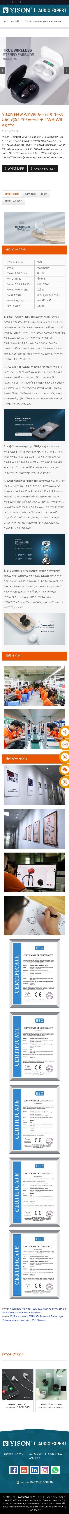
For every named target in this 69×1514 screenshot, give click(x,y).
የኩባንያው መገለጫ (13, 1453)
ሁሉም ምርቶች (34, 1510)
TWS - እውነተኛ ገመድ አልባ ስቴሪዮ (43, 21)
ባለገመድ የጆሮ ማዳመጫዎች (53, 1503)
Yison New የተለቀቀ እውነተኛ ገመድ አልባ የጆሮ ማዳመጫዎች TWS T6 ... (51, 1406)
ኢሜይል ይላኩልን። (44, 168)
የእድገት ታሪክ (35, 1453)
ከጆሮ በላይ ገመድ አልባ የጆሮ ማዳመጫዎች (47, 1506)
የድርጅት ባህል (55, 1453)
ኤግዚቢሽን (34, 1457)
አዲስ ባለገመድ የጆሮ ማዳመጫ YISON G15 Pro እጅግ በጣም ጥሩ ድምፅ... (18, 1406)
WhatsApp (16, 168)
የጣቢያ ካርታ (23, 1500)
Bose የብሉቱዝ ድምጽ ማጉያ (15, 1506)
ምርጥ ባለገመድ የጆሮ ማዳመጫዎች (25, 1503)
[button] (66, 70)
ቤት (4, 21)
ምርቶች (15, 21)
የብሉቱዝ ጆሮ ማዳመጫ (40, 1500)
